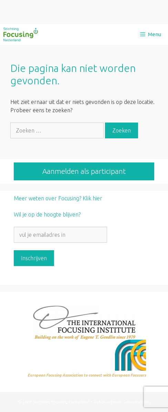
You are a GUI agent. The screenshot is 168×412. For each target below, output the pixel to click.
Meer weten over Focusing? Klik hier (58, 198)
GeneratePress (136, 402)
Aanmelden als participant (84, 171)
